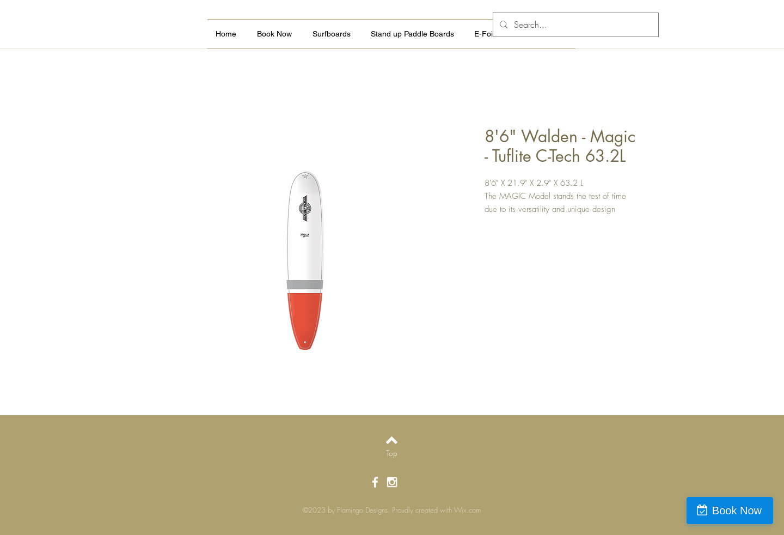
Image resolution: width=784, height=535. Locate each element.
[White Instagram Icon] (392, 482)
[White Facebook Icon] (375, 482)
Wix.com (467, 510)
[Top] (392, 453)
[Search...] (574, 25)
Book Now (737, 510)
